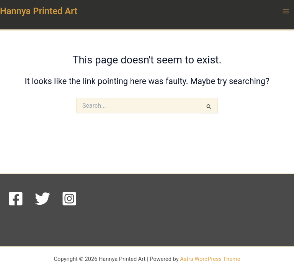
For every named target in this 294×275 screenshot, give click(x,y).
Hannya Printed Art (38, 11)
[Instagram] (69, 198)
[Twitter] (42, 198)
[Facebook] (15, 198)
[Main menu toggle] (286, 11)
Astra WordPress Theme (210, 259)
